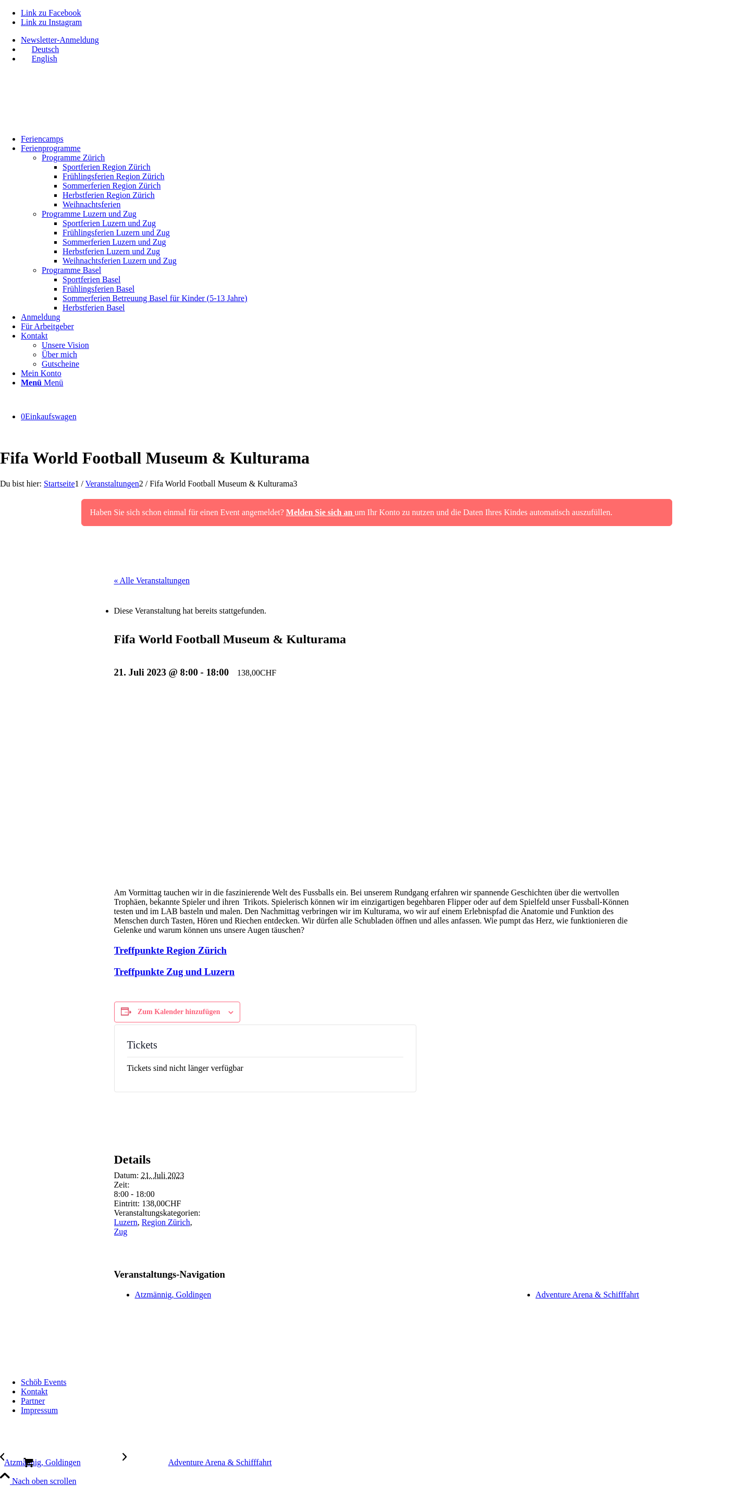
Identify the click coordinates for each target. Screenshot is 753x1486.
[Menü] (42, 382)
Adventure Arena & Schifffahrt (587, 1294)
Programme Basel (71, 270)
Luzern (126, 1222)
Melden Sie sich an (320, 512)
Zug (121, 1231)
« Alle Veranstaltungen (152, 580)
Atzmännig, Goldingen (173, 1294)
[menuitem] (387, 40)
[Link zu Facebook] (51, 12)
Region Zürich (166, 1222)
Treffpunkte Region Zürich (170, 950)
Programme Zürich (73, 157)
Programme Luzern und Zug (89, 213)
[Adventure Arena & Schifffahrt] (197, 1462)
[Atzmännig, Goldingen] (61, 1462)
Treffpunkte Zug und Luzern (174, 971)
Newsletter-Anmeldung (60, 39)
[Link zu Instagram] (51, 22)
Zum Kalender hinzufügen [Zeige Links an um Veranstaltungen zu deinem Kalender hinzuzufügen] (179, 1012)
